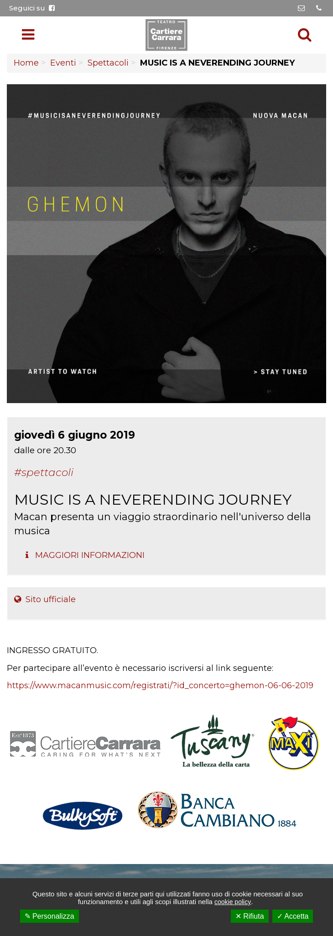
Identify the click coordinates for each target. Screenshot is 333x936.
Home (26, 63)
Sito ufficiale (45, 599)
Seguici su (32, 8)
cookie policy (232, 901)
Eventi (63, 63)
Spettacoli (108, 63)
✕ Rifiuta (249, 916)
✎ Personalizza (49, 916)
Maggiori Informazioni (85, 555)
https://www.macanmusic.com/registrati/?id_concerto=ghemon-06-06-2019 (160, 685)
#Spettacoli (43, 472)
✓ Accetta (293, 916)
